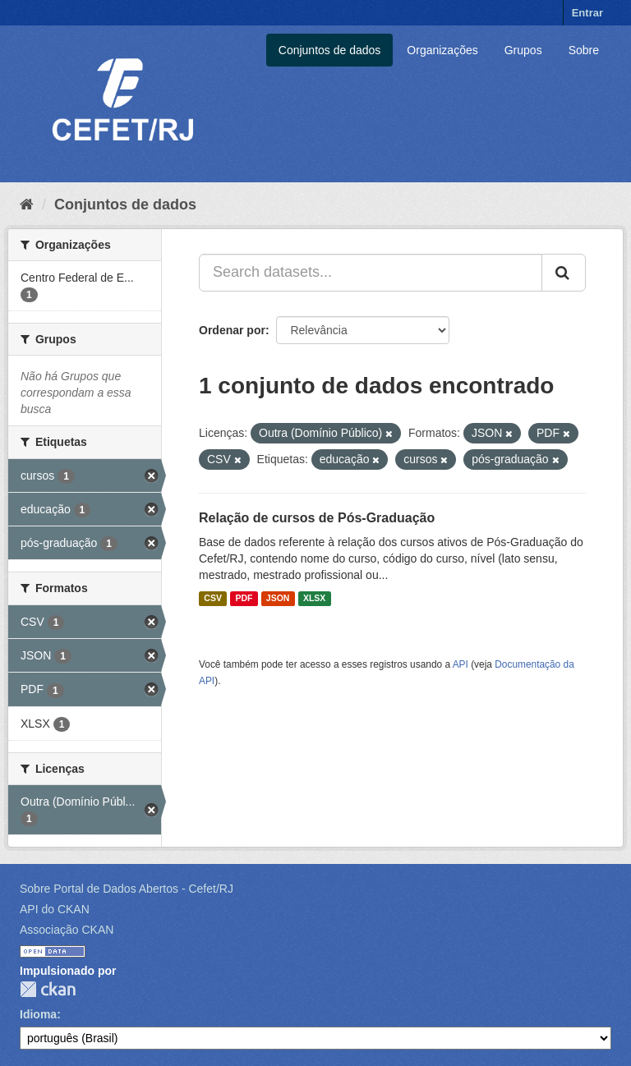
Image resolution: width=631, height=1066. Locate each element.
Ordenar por (232, 330)
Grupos (523, 50)
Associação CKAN (66, 929)
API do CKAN (55, 909)
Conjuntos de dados (330, 50)
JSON (278, 599)
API (460, 664)
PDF (243, 599)
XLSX (314, 599)
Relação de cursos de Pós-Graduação (317, 518)
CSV (213, 599)
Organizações (442, 50)
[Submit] (563, 273)
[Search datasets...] (370, 273)
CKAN (48, 989)
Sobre (584, 50)
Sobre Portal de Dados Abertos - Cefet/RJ (126, 888)
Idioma (38, 1014)
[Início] (27, 204)
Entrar (587, 13)
